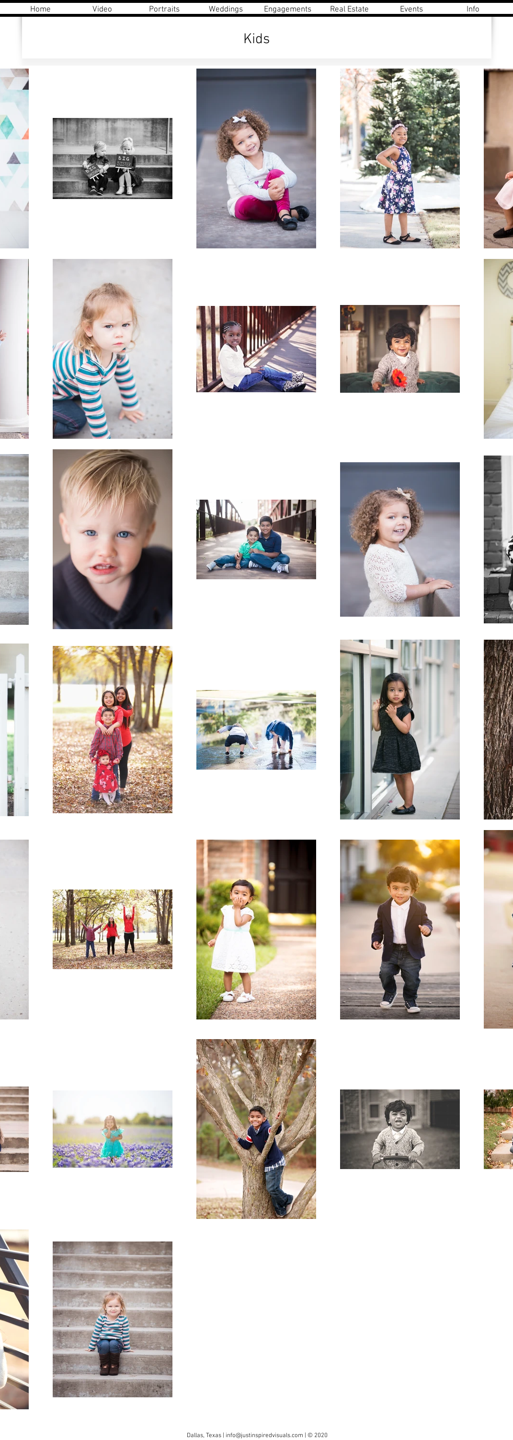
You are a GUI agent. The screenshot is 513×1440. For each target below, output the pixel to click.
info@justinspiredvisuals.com (264, 1436)
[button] (164, 10)
